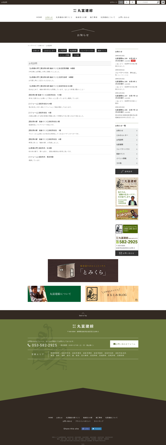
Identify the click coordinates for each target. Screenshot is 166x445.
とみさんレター (49, 50)
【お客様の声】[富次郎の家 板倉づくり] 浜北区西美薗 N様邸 (52, 68)
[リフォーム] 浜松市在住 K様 (40, 113)
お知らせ (36, 50)
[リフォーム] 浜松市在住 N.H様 (40, 104)
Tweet (96, 428)
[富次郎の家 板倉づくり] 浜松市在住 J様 (44, 121)
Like (86, 428)
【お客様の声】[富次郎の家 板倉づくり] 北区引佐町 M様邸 (51, 77)
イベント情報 (65, 55)
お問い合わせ (128, 253)
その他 (76, 55)
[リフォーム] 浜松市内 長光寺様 (41, 157)
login (163, 2)
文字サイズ (113, 2)
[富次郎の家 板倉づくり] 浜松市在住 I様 (45, 130)
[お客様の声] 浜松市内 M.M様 (40, 148)
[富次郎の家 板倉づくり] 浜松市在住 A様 (45, 139)
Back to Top (83, 315)
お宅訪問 (62, 50)
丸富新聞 (73, 50)
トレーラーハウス (87, 50)
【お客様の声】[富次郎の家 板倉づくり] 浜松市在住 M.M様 (51, 86)
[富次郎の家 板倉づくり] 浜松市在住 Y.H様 (45, 95)
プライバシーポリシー (83, 420)
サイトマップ (98, 420)
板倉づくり (102, 50)
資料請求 (128, 171)
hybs (83, 443)
